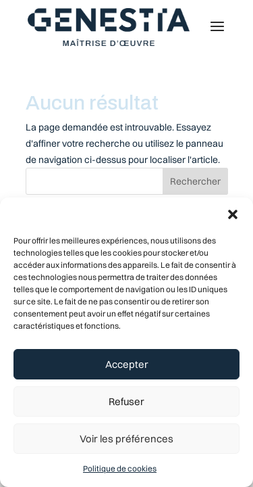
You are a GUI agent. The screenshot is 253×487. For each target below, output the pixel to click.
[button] (233, 214)
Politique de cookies (120, 468)
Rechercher (195, 181)
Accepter (126, 364)
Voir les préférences (126, 438)
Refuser (126, 401)
